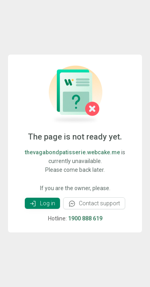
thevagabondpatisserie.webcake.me (72, 152)
